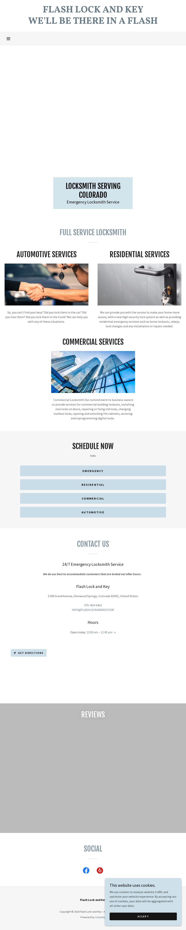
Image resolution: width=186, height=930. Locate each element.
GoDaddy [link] (100, 917)
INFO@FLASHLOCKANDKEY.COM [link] (93, 610)
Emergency (93, 471)
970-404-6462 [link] (93, 605)
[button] (8, 38)
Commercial (93, 498)
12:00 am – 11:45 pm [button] (99, 632)
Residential (93, 485)
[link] (93, 22)
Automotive (93, 512)
